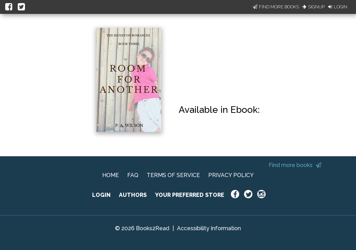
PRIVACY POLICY (231, 175)
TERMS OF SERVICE (173, 175)
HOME (110, 175)
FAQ (132, 175)
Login (337, 6)
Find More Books (276, 6)
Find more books (295, 165)
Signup (313, 6)
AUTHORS (133, 195)
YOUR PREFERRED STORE (189, 195)
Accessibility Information (209, 228)
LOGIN (101, 195)
